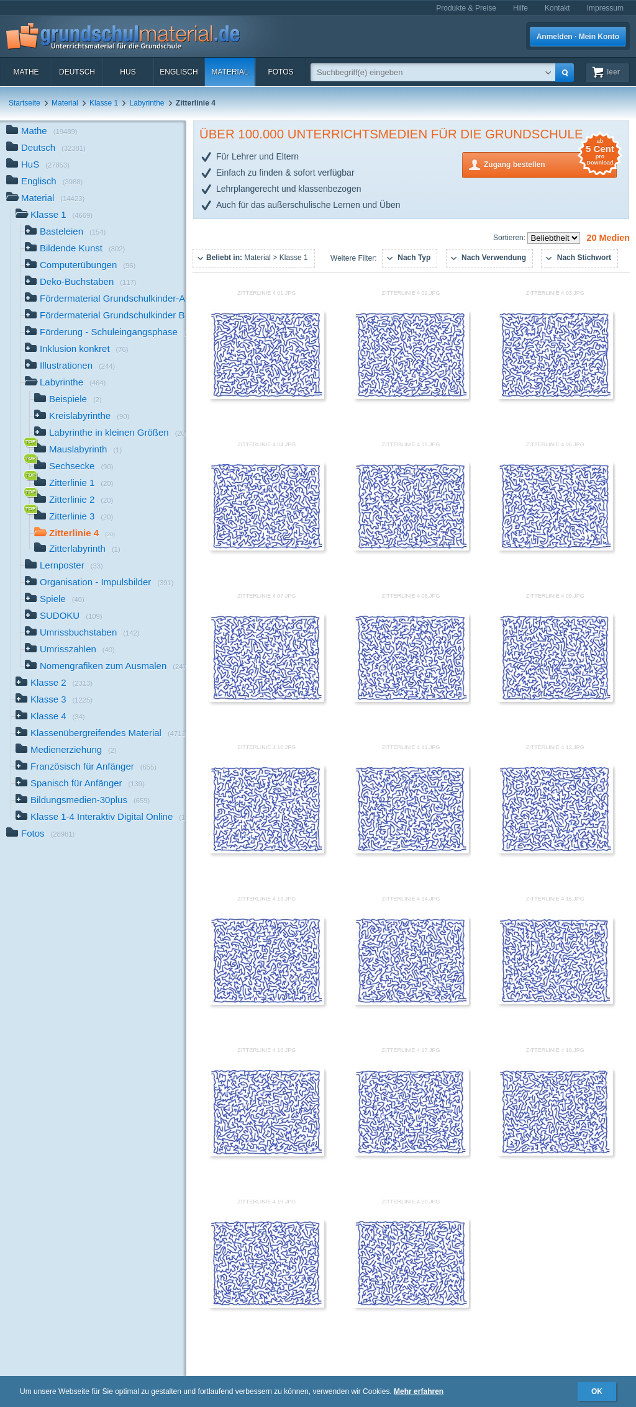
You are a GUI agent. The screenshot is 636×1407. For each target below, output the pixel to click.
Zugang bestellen (550, 163)
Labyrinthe (146, 103)
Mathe (26, 72)
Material (229, 72)
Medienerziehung (66, 750)
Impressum (605, 8)
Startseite (24, 103)
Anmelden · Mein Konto (578, 36)
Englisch (179, 72)
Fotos (280, 72)
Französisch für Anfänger (86, 767)
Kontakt (557, 8)
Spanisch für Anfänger (80, 784)
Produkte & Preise (466, 8)
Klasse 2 (54, 683)
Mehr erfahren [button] (418, 1391)
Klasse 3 (54, 700)
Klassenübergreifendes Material (101, 734)
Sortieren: (510, 237)
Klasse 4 (50, 717)
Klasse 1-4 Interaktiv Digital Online (101, 817)
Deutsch (77, 72)
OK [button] (596, 1391)
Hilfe (520, 8)
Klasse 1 (103, 103)
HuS (127, 72)
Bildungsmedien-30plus (83, 801)
